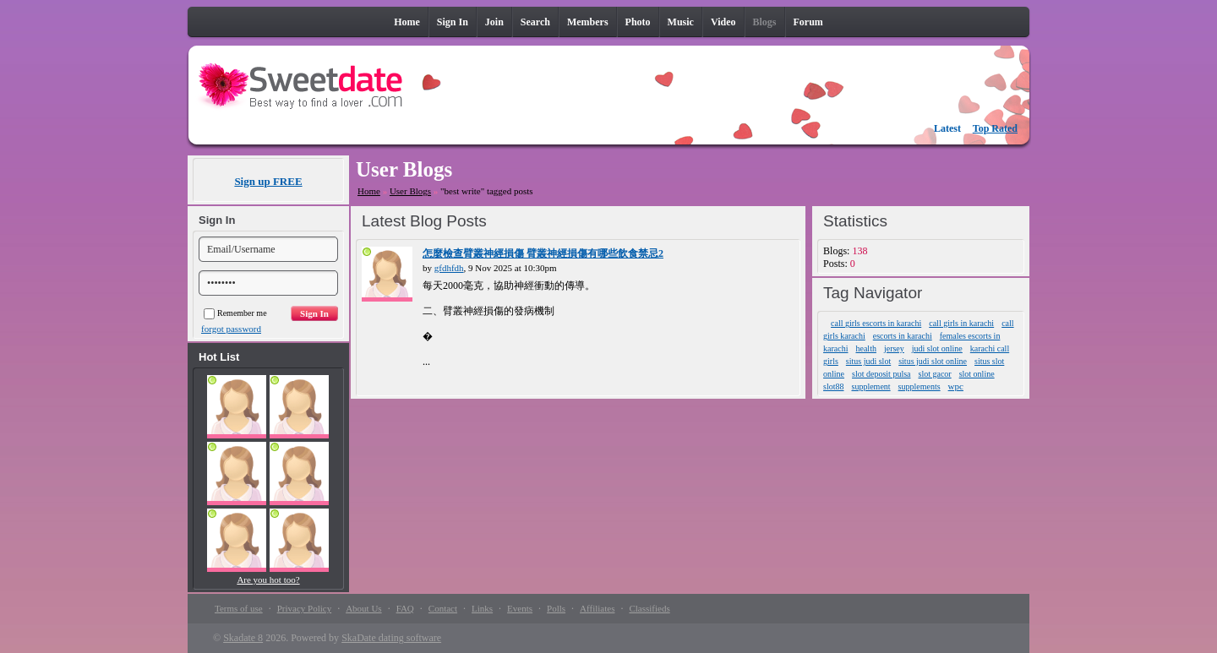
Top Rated (995, 128)
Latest (947, 128)
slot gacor (935, 373)
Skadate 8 (243, 638)
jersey (894, 348)
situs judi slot (868, 361)
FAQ (405, 608)
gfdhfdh (449, 268)
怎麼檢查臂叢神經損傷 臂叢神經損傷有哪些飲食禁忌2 (543, 253)
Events (519, 608)
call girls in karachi (961, 323)
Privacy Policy (304, 608)
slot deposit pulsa (881, 373)
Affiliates (597, 608)
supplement (871, 386)
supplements (919, 386)
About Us (363, 608)
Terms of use (239, 608)
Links (482, 608)
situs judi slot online (932, 361)
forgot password (231, 329)
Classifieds (649, 608)
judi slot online (937, 348)
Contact (442, 608)
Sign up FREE (268, 181)
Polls (556, 608)
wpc (955, 386)
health (865, 348)
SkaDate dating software (391, 638)
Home (368, 191)
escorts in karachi (902, 335)
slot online (977, 373)
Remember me (235, 313)
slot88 (833, 386)
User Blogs (410, 191)
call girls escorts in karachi (876, 323)
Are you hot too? (268, 579)
